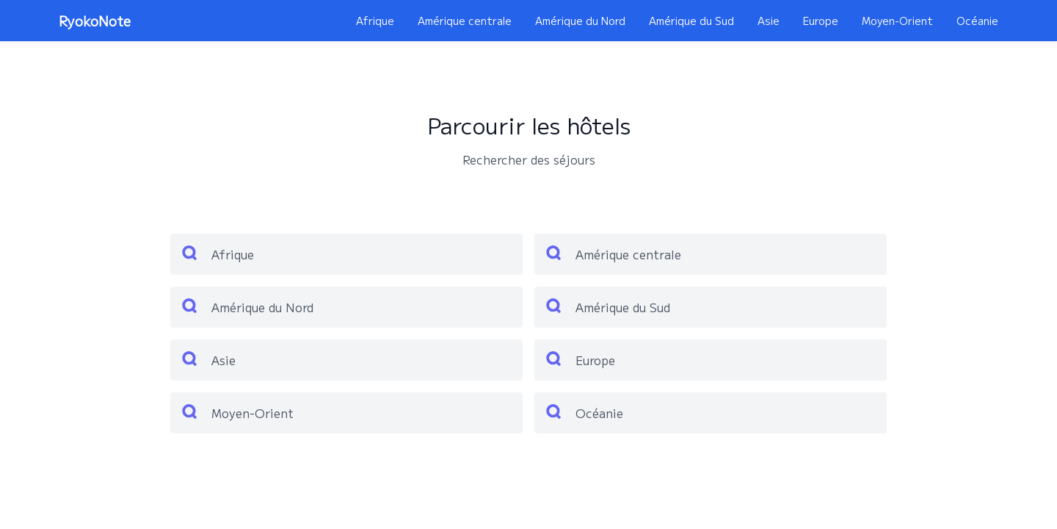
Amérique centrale (465, 20)
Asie (769, 20)
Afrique (375, 20)
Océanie (977, 20)
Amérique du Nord (580, 20)
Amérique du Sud (691, 20)
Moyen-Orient (897, 20)
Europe (820, 20)
